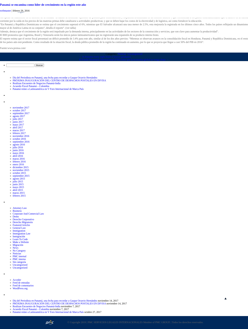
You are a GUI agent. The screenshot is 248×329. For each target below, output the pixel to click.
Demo (16, 216)
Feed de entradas (21, 282)
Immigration (19, 230)
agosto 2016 (19, 144)
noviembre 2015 (21, 170)
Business (17, 210)
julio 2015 (18, 181)
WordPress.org (20, 288)
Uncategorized (134, 54)
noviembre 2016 (21, 136)
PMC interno (19, 259)
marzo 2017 (19, 130)
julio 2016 (18, 147)
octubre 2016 (19, 139)
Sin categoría (19, 262)
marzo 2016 (19, 158)
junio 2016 (18, 150)
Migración (18, 245)
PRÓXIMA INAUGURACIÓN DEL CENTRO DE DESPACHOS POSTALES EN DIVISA (59, 80)
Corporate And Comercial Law (28, 213)
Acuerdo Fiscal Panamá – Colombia (31, 86)
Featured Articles (21, 225)
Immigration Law (21, 233)
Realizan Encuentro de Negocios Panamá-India (36, 83)
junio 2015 (18, 184)
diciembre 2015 (20, 167)
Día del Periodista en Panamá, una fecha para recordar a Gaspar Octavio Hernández (55, 77)
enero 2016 (18, 164)
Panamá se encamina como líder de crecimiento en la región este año (43, 4)
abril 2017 (18, 127)
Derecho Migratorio (23, 222)
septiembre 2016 (21, 141)
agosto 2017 (19, 116)
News (15, 247)
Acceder (17, 279)
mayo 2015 (18, 187)
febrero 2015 (19, 195)
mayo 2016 (18, 153)
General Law (19, 228)
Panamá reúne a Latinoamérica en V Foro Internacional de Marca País (48, 89)
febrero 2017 (19, 133)
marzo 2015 (19, 192)
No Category (19, 250)
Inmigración (19, 236)
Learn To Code (20, 239)
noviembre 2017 (21, 107)
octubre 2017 (19, 110)
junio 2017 (18, 121)
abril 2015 (18, 190)
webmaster (5, 10)
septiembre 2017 (21, 113)
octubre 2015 (19, 173)
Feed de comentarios (23, 285)
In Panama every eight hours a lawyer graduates (105, 56)
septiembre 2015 (21, 175)
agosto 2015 (19, 178)
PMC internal (19, 256)
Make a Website (21, 242)
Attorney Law (20, 208)
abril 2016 (18, 156)
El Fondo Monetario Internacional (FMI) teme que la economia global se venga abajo (124, 59)
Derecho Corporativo (23, 219)
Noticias (122, 54)
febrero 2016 (19, 161)
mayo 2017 (18, 124)
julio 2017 (18, 119)
